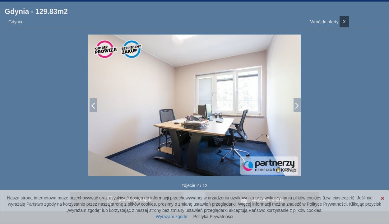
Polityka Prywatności (213, 216)
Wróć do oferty (329, 21)
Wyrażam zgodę (171, 216)
